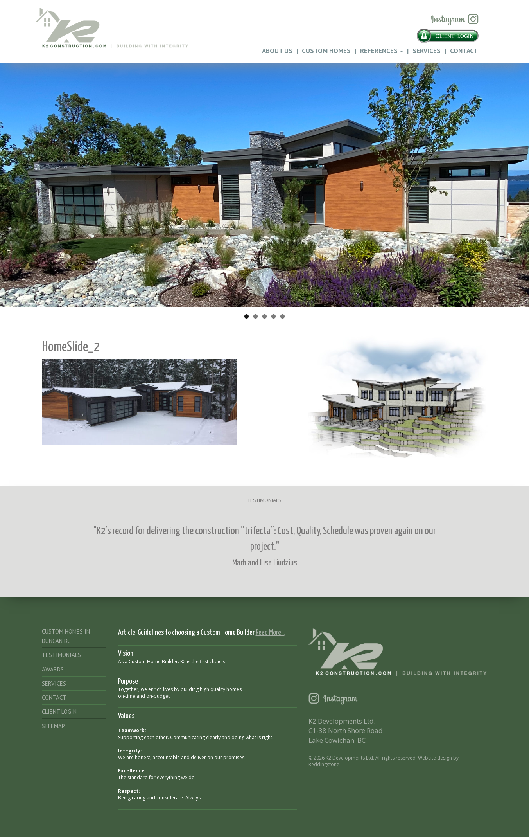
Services (426, 51)
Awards (53, 669)
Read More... (270, 632)
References (381, 51)
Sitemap (53, 726)
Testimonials (61, 655)
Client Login (59, 711)
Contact (464, 51)
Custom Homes (326, 51)
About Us (277, 51)
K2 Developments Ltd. (350, 757)
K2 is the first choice (202, 661)
